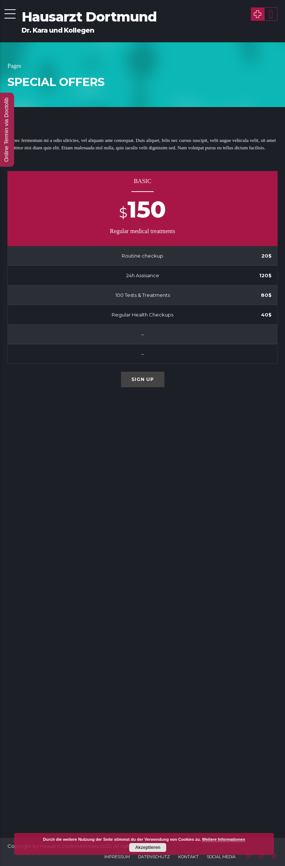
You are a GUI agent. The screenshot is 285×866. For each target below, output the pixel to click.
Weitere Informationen (223, 839)
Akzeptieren (147, 847)
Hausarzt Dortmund (89, 17)
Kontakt (188, 856)
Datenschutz (154, 856)
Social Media (221, 856)
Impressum (117, 856)
